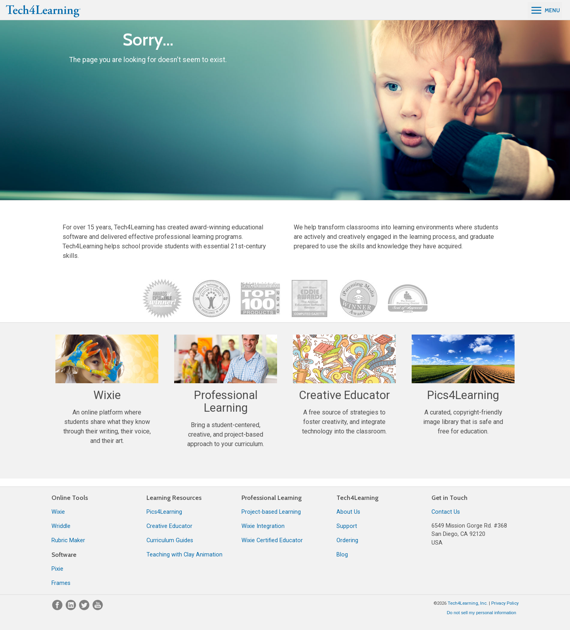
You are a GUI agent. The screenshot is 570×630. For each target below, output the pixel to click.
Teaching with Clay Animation (184, 554)
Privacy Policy (505, 603)
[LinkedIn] (71, 608)
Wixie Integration (263, 526)
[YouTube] (98, 608)
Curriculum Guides (169, 540)
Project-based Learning (271, 512)
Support (346, 526)
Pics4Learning (164, 512)
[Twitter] (85, 608)
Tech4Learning (357, 497)
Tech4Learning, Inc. (468, 603)
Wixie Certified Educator (272, 540)
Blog (342, 554)
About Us (348, 512)
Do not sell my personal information (481, 612)
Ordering (347, 540)
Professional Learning (271, 497)
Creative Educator (169, 526)
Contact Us (445, 512)
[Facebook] (58, 608)
